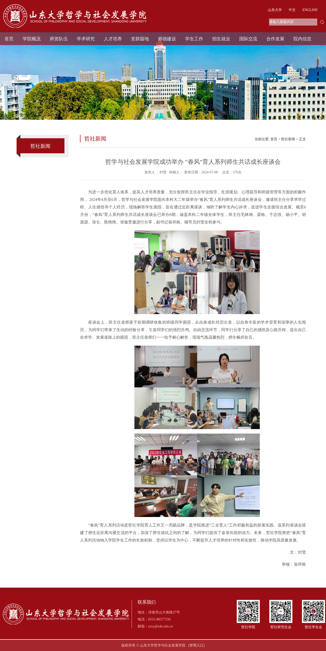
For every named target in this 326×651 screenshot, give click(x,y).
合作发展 (275, 38)
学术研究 (86, 38)
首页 (9, 38)
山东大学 (275, 10)
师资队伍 (59, 38)
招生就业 (221, 38)
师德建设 (167, 38)
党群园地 (140, 38)
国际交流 (248, 38)
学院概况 (32, 38)
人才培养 (113, 38)
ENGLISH (309, 10)
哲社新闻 (288, 139)
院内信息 (302, 38)
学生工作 (194, 38)
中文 (292, 10)
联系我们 (147, 602)
